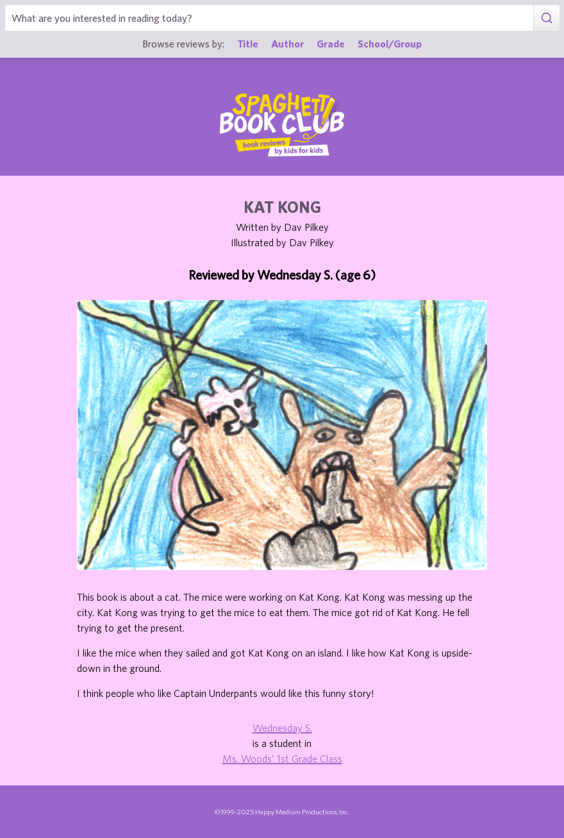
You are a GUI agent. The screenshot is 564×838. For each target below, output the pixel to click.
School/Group (390, 43)
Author (287, 43)
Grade (331, 43)
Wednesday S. (282, 727)
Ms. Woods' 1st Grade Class (282, 758)
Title (247, 43)
